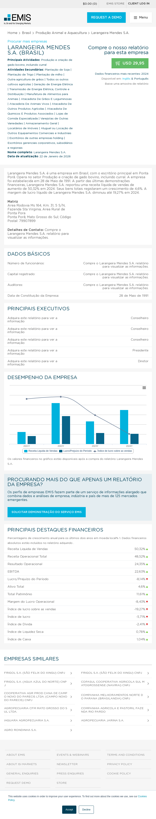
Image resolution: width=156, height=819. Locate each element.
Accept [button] (69, 809)
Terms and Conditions (126, 754)
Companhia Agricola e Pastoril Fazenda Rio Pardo (112, 710)
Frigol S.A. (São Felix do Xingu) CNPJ (34, 672)
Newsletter (67, 764)
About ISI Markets (21, 764)
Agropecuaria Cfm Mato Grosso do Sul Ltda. (35, 710)
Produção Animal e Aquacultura (61, 33)
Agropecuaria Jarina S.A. (102, 720)
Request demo (18, 783)
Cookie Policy (119, 773)
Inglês (126, 78)
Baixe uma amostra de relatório (126, 83)
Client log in (139, 3)
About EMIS (15, 754)
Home (12, 33)
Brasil (26, 33)
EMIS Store (113, 4)
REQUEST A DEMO (106, 17)
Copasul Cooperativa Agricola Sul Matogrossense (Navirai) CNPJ (112, 683)
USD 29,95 (130, 63)
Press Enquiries (70, 773)
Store (62, 783)
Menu (141, 17)
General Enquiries (22, 773)
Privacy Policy (119, 764)
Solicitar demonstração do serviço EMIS (47, 512)
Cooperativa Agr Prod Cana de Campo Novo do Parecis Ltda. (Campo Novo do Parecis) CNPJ (35, 697)
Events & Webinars (73, 754)
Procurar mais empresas (27, 41)
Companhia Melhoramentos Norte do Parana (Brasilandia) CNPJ (112, 697)
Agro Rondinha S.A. (20, 730)
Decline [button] (86, 809)
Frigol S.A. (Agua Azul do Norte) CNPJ (35, 683)
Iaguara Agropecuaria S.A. (26, 720)
